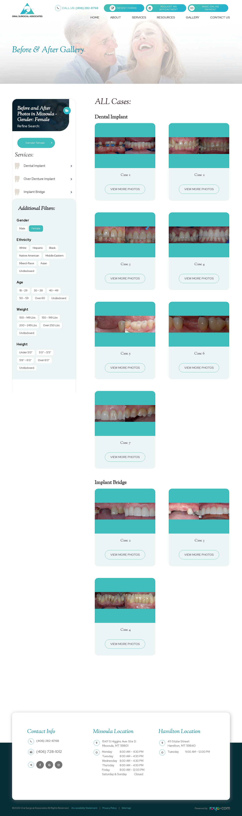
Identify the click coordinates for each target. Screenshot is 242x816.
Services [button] (139, 17)
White (22, 248)
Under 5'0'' (25, 352)
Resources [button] (166, 17)
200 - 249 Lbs (28, 325)
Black (52, 248)
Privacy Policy (107, 807)
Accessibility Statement (83, 807)
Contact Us (220, 17)
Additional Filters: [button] (38, 209)
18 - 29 (23, 290)
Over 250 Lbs (51, 325)
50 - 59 (24, 298)
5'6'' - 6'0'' (25, 360)
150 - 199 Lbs (49, 317)
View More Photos (125, 189)
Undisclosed (26, 271)
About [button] (115, 17)
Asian (44, 263)
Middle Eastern (55, 255)
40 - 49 (53, 290)
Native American (29, 255)
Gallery (192, 17)
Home (94, 17)
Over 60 (40, 298)
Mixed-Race (26, 263)
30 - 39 (38, 290)
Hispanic (38, 248)
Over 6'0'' (44, 360)
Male (22, 228)
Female (36, 228)
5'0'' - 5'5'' (45, 352)
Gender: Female (37, 143)
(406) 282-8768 (80, 8)
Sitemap (122, 807)
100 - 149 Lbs (27, 317)
